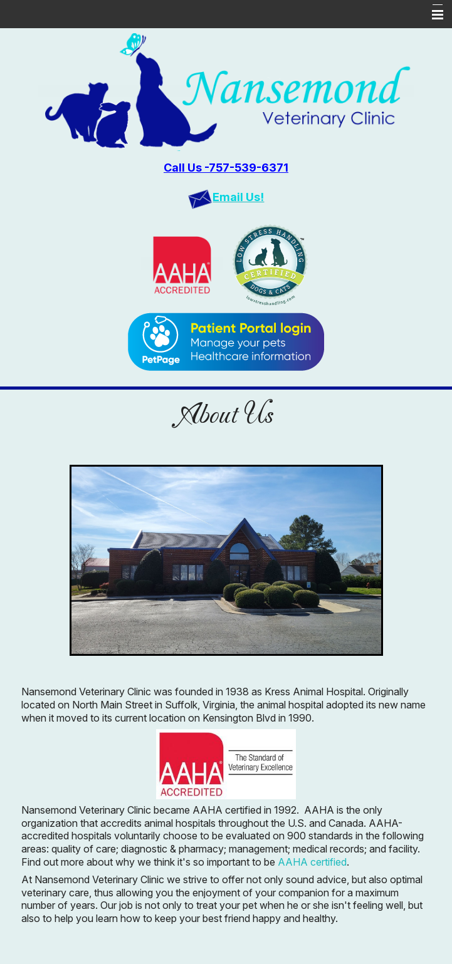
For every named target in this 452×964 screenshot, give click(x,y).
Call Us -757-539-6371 (226, 167)
